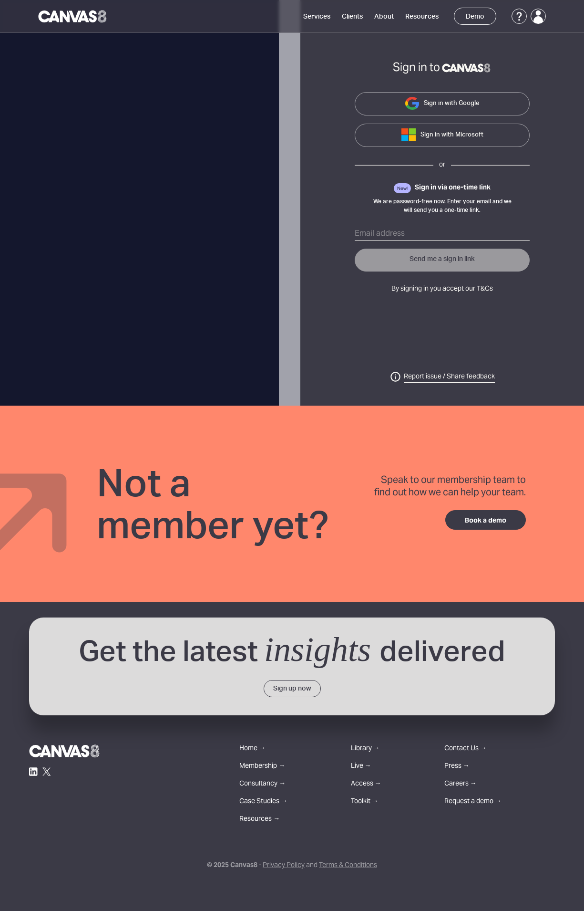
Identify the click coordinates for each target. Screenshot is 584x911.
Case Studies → (263, 802)
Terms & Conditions (348, 866)
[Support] (519, 16)
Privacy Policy (284, 866)
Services (316, 16)
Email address (380, 234)
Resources (422, 16)
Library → (365, 749)
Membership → (262, 767)
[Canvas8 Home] (73, 16)
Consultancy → (262, 784)
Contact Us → (465, 749)
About (384, 16)
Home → (252, 749)
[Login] (538, 16)
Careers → (460, 784)
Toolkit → (365, 802)
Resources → (259, 820)
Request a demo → (473, 802)
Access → (366, 784)
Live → (361, 767)
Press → (457, 767)
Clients (352, 16)
